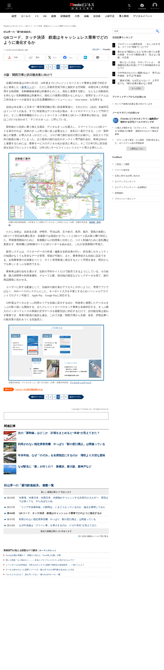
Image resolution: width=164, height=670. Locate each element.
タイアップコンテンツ (125, 181)
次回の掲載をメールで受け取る (95, 536)
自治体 (96, 16)
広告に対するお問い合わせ (127, 176)
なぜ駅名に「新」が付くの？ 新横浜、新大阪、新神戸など (54, 466)
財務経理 (65, 16)
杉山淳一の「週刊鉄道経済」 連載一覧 (29, 485)
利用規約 (119, 193)
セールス (26, 16)
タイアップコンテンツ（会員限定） (131, 187)
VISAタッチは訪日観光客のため (29, 389)
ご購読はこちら (136, 149)
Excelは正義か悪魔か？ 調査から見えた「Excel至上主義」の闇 (33, 555)
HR (45, 16)
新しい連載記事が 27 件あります (56, 492)
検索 (157, 31)
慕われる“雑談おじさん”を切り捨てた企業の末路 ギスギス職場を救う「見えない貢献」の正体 (139, 55)
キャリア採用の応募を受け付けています (133, 104)
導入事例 (124, 16)
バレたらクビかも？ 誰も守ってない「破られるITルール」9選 (33, 574)
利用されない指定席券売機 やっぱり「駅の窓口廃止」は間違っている (61, 444)
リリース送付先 (122, 170)
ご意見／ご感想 (122, 164)
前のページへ (37, 67)
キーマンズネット (47, 551)
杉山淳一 (97, 49)
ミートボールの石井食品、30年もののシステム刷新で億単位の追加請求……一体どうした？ (45, 565)
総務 (53, 16)
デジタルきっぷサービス (80, 382)
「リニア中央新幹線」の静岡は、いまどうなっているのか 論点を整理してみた (62, 507)
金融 (86, 16)
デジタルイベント (142, 16)
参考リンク (27, 87)
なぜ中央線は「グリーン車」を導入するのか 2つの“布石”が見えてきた (58, 525)
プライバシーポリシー (125, 199)
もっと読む (136, 88)
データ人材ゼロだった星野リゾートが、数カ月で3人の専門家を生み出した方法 (40, 570)
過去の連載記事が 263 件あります (56, 531)
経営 (14, 16)
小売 (77, 16)
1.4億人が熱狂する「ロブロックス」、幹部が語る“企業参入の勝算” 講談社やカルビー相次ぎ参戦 (137, 131)
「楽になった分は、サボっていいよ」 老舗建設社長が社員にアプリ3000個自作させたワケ (139, 65)
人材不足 (110, 16)
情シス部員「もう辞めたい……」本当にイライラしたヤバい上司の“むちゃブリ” (40, 560)
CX (37, 16)
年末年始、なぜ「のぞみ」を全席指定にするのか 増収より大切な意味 (61, 455)
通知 (37, 57)
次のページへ (75, 67)
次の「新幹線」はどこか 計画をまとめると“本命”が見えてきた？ (59, 433)
